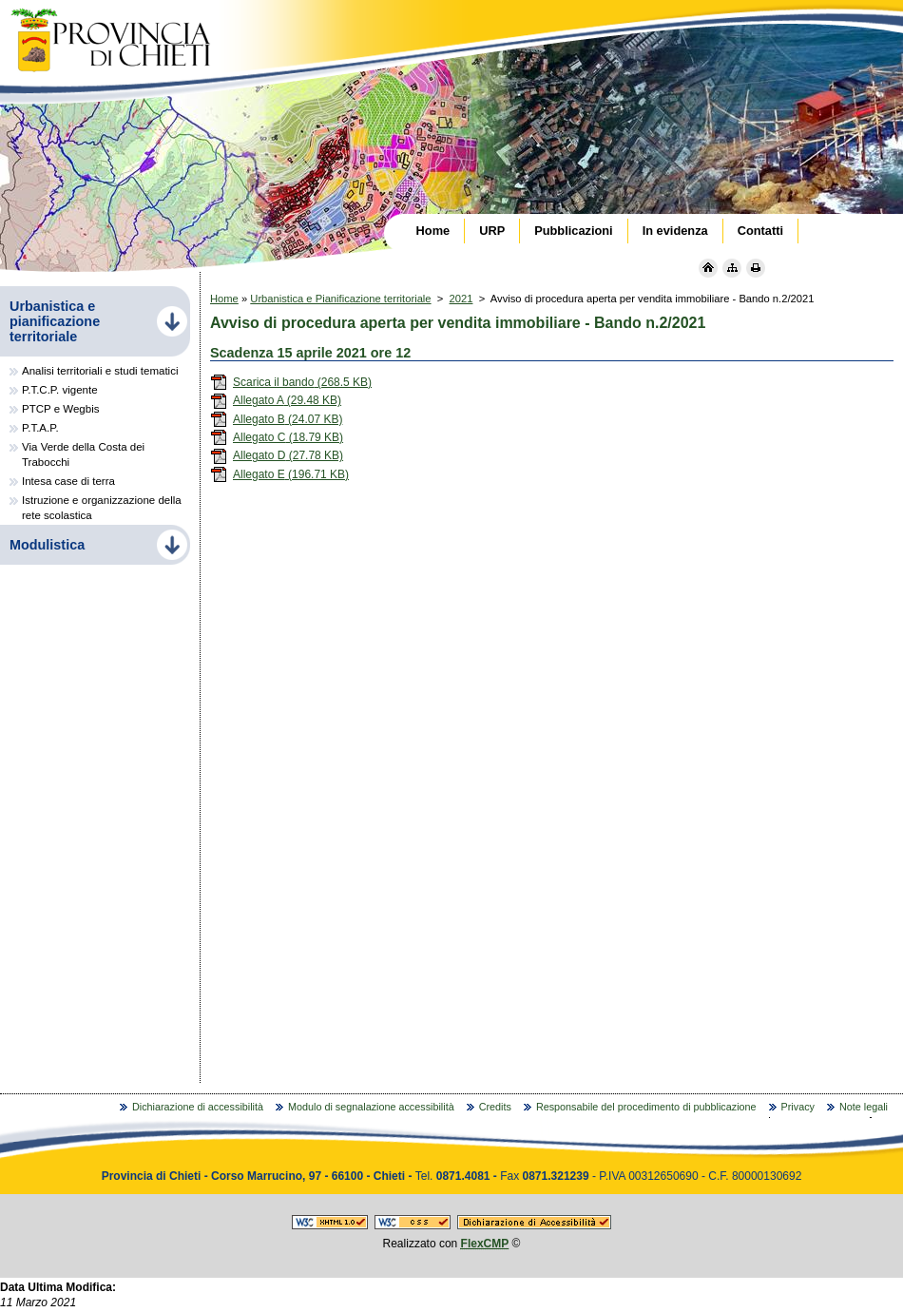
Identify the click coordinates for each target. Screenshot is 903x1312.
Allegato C (276, 437)
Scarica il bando (291, 382)
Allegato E (279, 474)
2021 (461, 298)
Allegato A (275, 400)
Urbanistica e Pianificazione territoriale (340, 298)
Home (224, 298)
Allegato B (276, 419)
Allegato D (276, 455)
